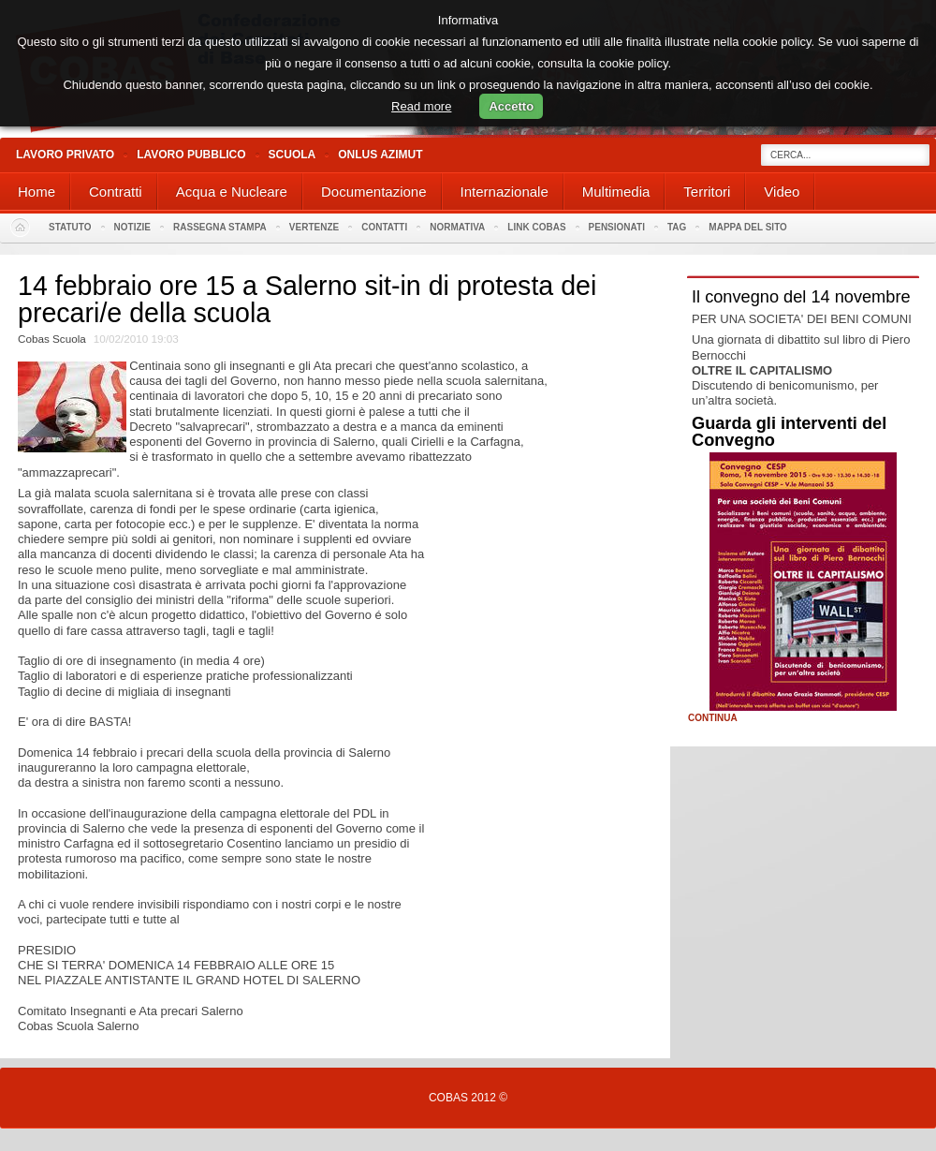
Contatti (384, 227)
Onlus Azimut (380, 154)
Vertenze (314, 227)
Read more (421, 106)
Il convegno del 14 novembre (801, 297)
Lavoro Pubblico (191, 154)
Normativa (457, 227)
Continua (713, 718)
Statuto (70, 227)
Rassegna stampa (220, 227)
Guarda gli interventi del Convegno (789, 432)
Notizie (132, 227)
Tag (676, 227)
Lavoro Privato (65, 154)
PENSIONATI (617, 227)
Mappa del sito (748, 227)
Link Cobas (536, 227)
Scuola (292, 154)
